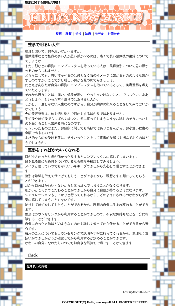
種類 (69, 34)
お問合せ (114, 34)
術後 (78, 34)
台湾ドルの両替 (36, 266)
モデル (99, 34)
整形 (59, 34)
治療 (88, 34)
